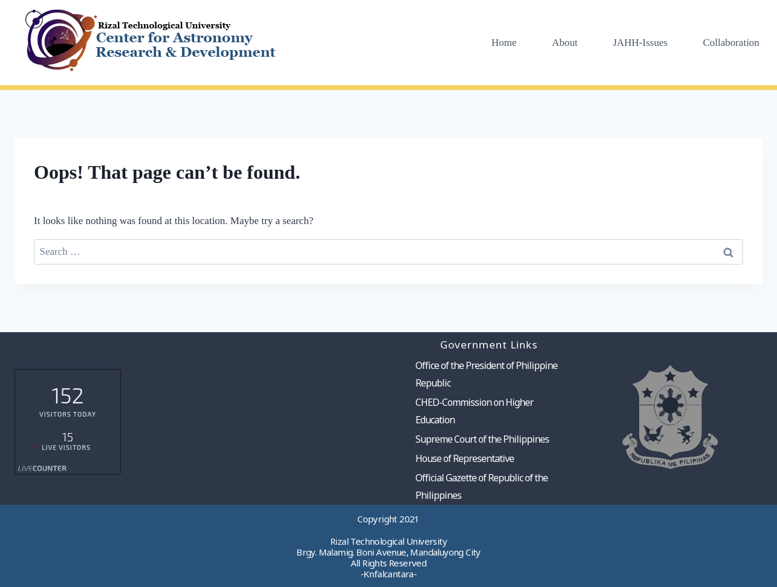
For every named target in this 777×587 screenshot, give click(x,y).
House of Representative (464, 458)
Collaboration (731, 42)
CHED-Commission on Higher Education (474, 411)
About (565, 42)
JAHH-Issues (640, 42)
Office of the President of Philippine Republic (486, 374)
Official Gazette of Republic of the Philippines (481, 486)
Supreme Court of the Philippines (482, 439)
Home (504, 42)
